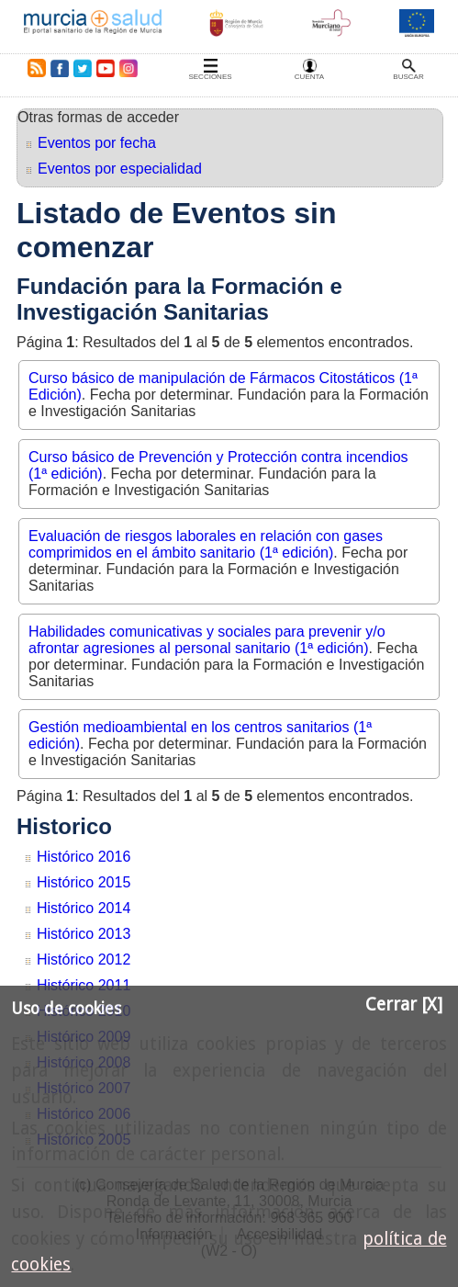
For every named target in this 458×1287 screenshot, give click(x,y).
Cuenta (309, 77)
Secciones (209, 77)
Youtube (104, 68)
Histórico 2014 (83, 908)
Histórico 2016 (83, 856)
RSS (33, 68)
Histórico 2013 (83, 934)
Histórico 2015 (83, 882)
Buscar (408, 77)
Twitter (82, 68)
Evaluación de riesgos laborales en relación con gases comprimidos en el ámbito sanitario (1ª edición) (205, 544)
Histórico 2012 (83, 959)
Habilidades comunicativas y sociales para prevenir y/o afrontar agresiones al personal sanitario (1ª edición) (206, 640)
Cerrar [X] (403, 1004)
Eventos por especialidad (120, 168)
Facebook (59, 68)
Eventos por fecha (97, 143)
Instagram (127, 68)
